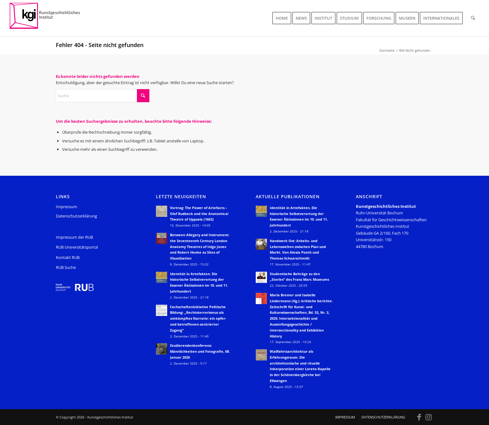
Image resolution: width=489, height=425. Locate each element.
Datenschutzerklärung (76, 216)
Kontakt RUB (68, 257)
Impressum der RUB (74, 237)
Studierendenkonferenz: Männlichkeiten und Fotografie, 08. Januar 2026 (200, 351)
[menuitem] (281, 18)
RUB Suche (66, 267)
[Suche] (473, 18)
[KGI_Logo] (49, 18)
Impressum (66, 206)
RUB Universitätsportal (77, 247)
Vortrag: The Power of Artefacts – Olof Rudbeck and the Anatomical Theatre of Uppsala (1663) (199, 213)
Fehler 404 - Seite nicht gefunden (99, 45)
